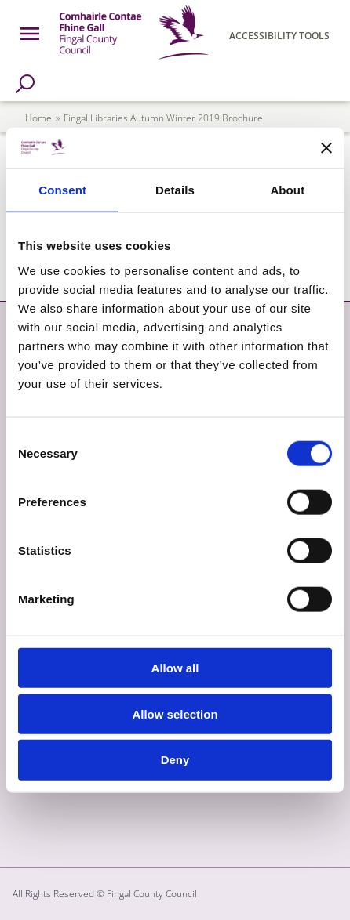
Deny (175, 759)
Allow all (175, 668)
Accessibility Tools (279, 35)
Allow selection (174, 713)
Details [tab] (175, 190)
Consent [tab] (62, 190)
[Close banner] (326, 148)
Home (38, 118)
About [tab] (287, 190)
